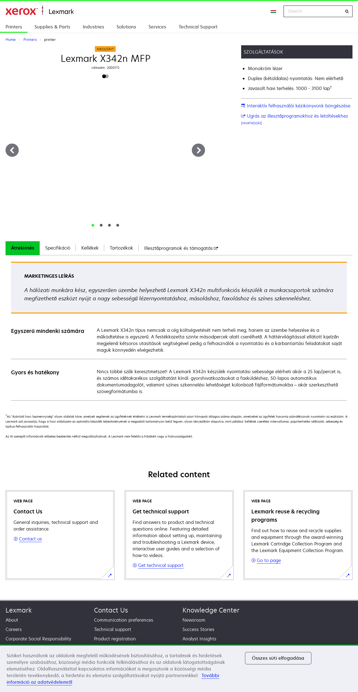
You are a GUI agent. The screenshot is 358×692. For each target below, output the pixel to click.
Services (157, 27)
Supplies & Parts (52, 27)
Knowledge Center (210, 610)
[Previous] (12, 150)
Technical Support (198, 27)
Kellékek (90, 248)
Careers (14, 629)
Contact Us (111, 610)
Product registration (115, 639)
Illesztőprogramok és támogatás (181, 248)
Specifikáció (57, 248)
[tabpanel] (179, 330)
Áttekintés (22, 248)
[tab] (92, 225)
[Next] (198, 150)
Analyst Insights (199, 639)
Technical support (112, 629)
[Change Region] (273, 11)
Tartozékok (121, 248)
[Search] (346, 11)
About (12, 620)
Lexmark (19, 610)
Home (40, 10)
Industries (93, 27)
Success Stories (198, 629)
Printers (14, 27)
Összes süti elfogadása (278, 658)
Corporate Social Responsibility (38, 639)
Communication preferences (123, 620)
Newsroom (193, 620)
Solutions (126, 27)
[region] (179, 668)
